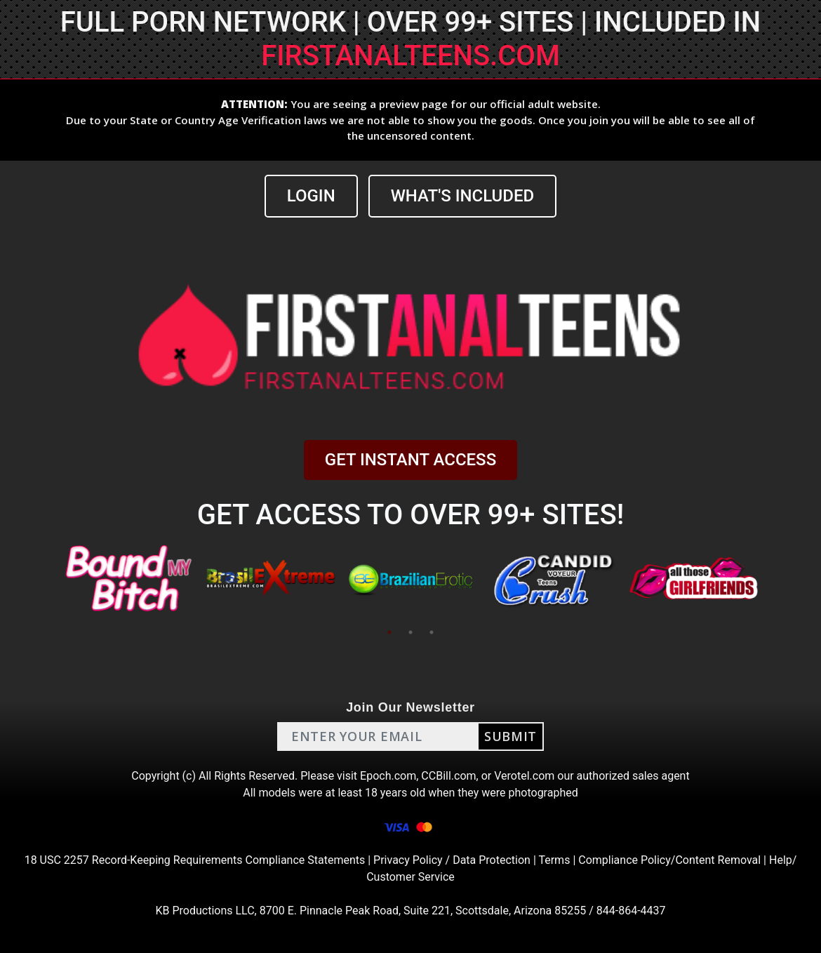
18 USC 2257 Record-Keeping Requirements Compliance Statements (195, 860)
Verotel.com (524, 775)
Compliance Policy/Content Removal (669, 860)
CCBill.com (448, 775)
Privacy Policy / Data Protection (451, 860)
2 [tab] (410, 632)
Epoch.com (388, 775)
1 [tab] (389, 632)
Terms (554, 860)
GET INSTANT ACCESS (410, 459)
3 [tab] (432, 632)
